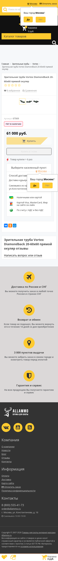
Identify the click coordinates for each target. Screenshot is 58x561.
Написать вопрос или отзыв (23, 255)
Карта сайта (8, 483)
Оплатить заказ (48, 3)
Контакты (7, 461)
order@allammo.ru (11, 508)
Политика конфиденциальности (18, 490)
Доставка (6, 479)
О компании (8, 446)
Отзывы (6, 457)
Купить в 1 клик (29, 151)
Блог (4, 454)
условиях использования (32, 546)
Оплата (5, 475)
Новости (6, 450)
